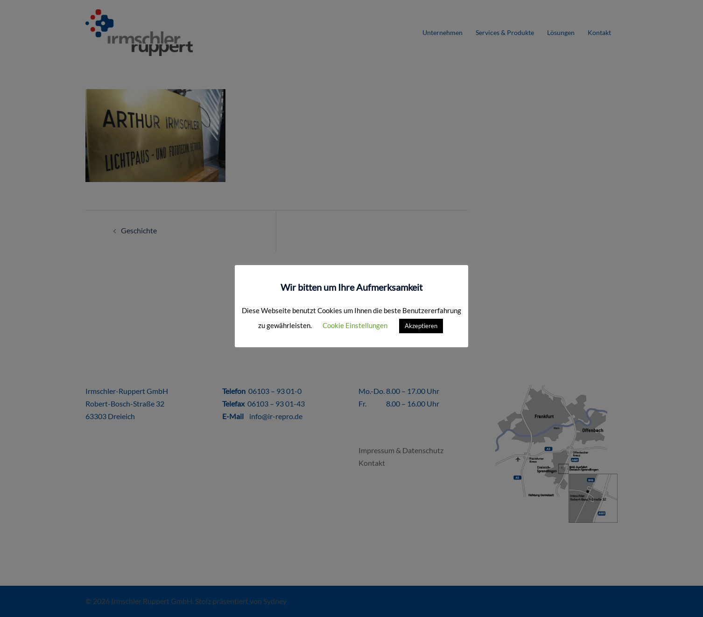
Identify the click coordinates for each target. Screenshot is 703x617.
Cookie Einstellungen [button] (355, 325)
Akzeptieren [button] (421, 326)
